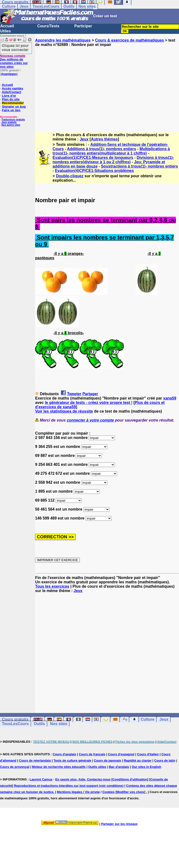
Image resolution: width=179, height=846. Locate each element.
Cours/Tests (48, 26)
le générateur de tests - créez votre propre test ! (88, 403)
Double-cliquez (69, 176)
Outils (68, 6)
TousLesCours (45, 6)
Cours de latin (164, 760)
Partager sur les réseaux (119, 824)
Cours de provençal (14, 767)
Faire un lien (11, 110)
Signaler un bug (14, 106)
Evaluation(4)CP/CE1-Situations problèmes (94, 171)
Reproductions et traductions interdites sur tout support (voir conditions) (69, 785)
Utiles (5, 31)
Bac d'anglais (119, 767)
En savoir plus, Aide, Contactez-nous (83, 779)
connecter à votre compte (90, 420)
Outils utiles (97, 767)
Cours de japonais (107, 760)
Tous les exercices (52, 586)
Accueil (7, 26)
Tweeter (74, 394)
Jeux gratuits (8, 122)
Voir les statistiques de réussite (64, 411)
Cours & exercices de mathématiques (129, 40)
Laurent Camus (41, 779)
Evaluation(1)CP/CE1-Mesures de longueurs (92, 158)
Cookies (108, 792)
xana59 (169, 398)
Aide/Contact (11, 92)
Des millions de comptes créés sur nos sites (14, 61)
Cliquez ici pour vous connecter (15, 47)
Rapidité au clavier (138, 760)
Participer (83, 26)
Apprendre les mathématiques (62, 40)
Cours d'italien (148, 754)
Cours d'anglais (64, 754)
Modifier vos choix (130, 792)
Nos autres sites (10, 125)
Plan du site (11, 99)
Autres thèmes (104, 139)
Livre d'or (9, 95)
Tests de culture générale (72, 760)
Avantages (9, 74)
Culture (8, 6)
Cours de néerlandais (35, 760)
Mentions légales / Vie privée (78, 792)
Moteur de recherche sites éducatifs (59, 767)
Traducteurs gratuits (13, 119)
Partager (90, 394)
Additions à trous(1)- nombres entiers (101, 149)
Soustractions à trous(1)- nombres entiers (139, 166)
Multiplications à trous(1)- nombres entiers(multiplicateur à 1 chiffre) (111, 151)
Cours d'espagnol (121, 754)
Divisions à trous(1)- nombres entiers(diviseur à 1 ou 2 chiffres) (113, 160)
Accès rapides (12, 88)
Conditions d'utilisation (129, 779)
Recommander (13, 103)
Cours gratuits (15, 719)
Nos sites (87, 6)
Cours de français (92, 754)
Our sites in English (146, 767)
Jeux (24, 6)
